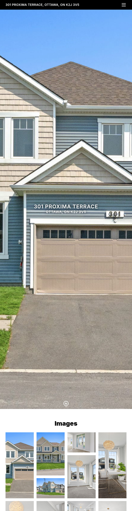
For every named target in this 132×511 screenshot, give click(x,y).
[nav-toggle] (123, 5)
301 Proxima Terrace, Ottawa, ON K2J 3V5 (42, 5)
